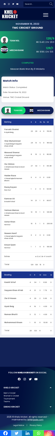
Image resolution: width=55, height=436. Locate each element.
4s (41, 122)
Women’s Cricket (11, 396)
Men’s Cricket (9, 393)
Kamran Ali (9, 198)
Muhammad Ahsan (13, 322)
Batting (7, 122)
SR (48, 122)
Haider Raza (10, 175)
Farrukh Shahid (11, 129)
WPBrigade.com (35, 419)
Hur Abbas (9, 164)
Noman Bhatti (10, 314)
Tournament (9, 398)
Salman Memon (11, 210)
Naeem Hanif (10, 233)
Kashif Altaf (10, 282)
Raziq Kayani (10, 187)
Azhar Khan (9, 221)
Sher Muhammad (12, 141)
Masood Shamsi (11, 152)
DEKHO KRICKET (12, 406)
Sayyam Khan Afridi (13, 290)
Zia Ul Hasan (10, 298)
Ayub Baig (9, 306)
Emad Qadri (10, 245)
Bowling (7, 275)
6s (44, 122)
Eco (44, 275)
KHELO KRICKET (11, 387)
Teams (7, 401)
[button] (27, 388)
